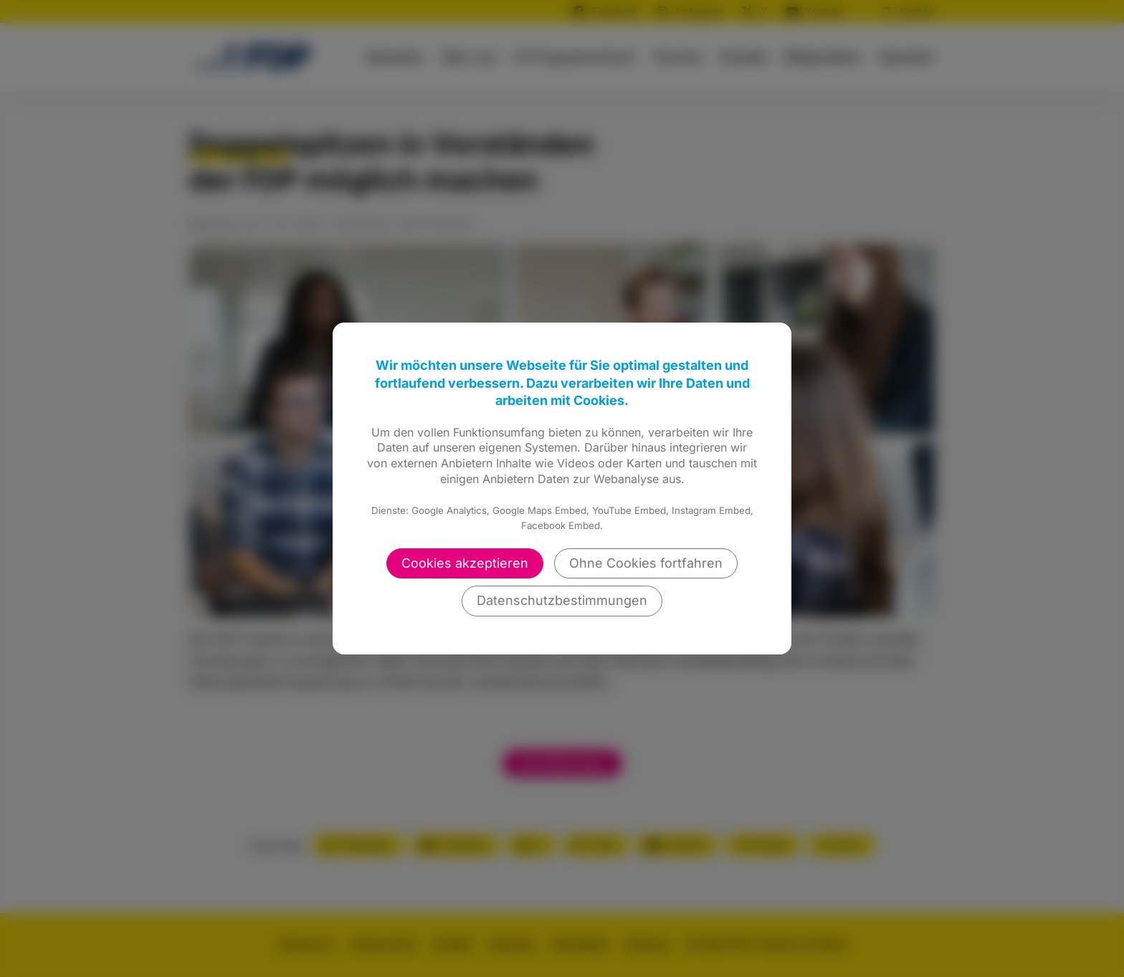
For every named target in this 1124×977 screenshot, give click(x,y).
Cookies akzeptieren (464, 563)
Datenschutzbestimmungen (562, 600)
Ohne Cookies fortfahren (646, 563)
